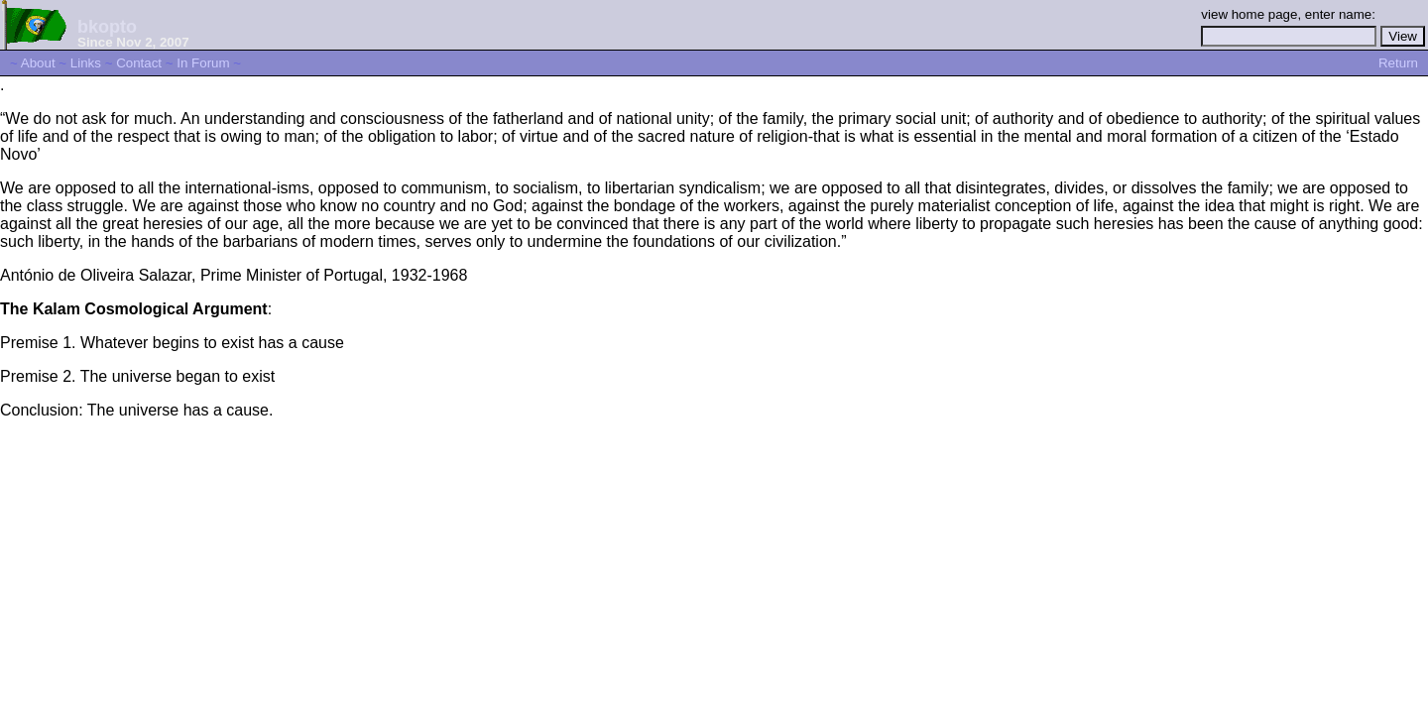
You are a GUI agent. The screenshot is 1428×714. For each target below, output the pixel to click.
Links (85, 63)
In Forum (203, 63)
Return (1398, 63)
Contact (139, 63)
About (38, 63)
